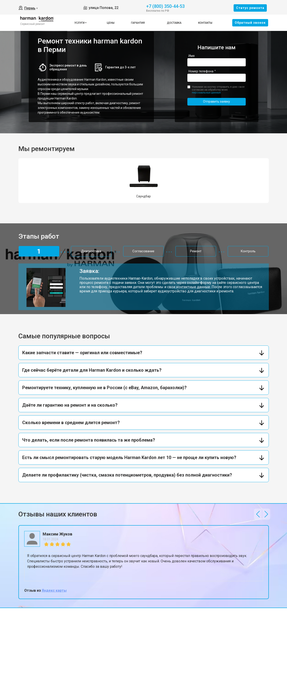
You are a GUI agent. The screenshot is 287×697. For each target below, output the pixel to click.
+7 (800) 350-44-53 (165, 6)
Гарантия (138, 22)
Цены (110, 22)
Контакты (205, 22)
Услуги (79, 22)
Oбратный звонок (250, 22)
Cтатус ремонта (250, 8)
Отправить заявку (216, 101)
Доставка (174, 22)
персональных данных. (206, 92)
